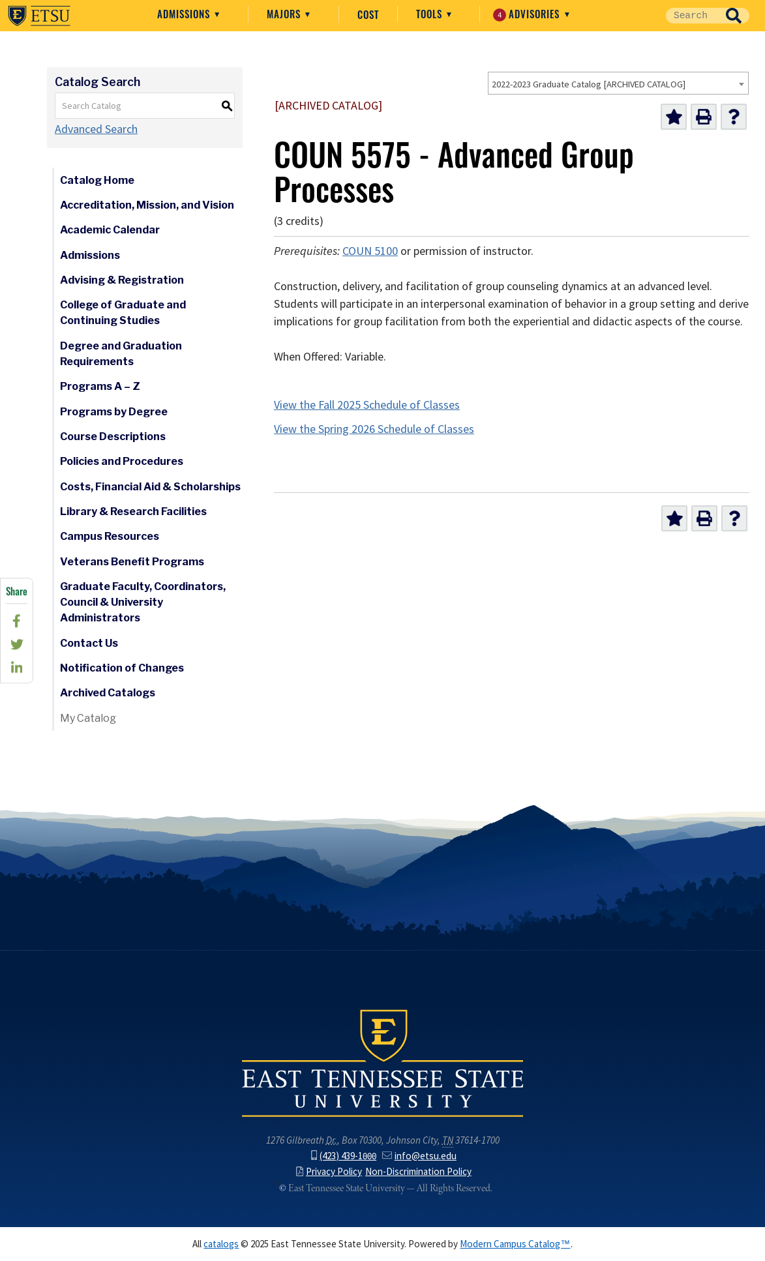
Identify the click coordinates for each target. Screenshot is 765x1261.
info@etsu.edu (419, 1156)
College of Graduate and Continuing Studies (123, 313)
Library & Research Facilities (133, 511)
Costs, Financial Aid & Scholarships (150, 487)
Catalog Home (97, 180)
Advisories (528, 14)
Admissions (185, 14)
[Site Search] (692, 15)
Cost (368, 14)
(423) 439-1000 (343, 1156)
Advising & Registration (122, 280)
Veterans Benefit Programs (132, 562)
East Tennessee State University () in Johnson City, (382, 1062)
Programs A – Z (100, 386)
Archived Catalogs (107, 693)
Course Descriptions (113, 436)
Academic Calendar (110, 230)
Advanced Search (96, 129)
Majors (285, 14)
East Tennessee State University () (39, 15)
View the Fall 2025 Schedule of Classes (367, 405)
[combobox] (618, 83)
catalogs (221, 1244)
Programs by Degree (114, 412)
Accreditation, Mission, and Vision (147, 205)
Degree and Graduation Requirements (121, 354)
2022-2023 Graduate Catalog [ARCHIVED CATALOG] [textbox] (588, 84)
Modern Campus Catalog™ (515, 1244)
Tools (430, 14)
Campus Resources (109, 536)
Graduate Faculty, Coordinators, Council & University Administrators (143, 602)
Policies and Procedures (121, 461)
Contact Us (89, 643)
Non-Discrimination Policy (418, 1171)
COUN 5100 (370, 251)
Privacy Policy (329, 1171)
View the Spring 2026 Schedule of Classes (374, 429)
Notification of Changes (122, 668)
